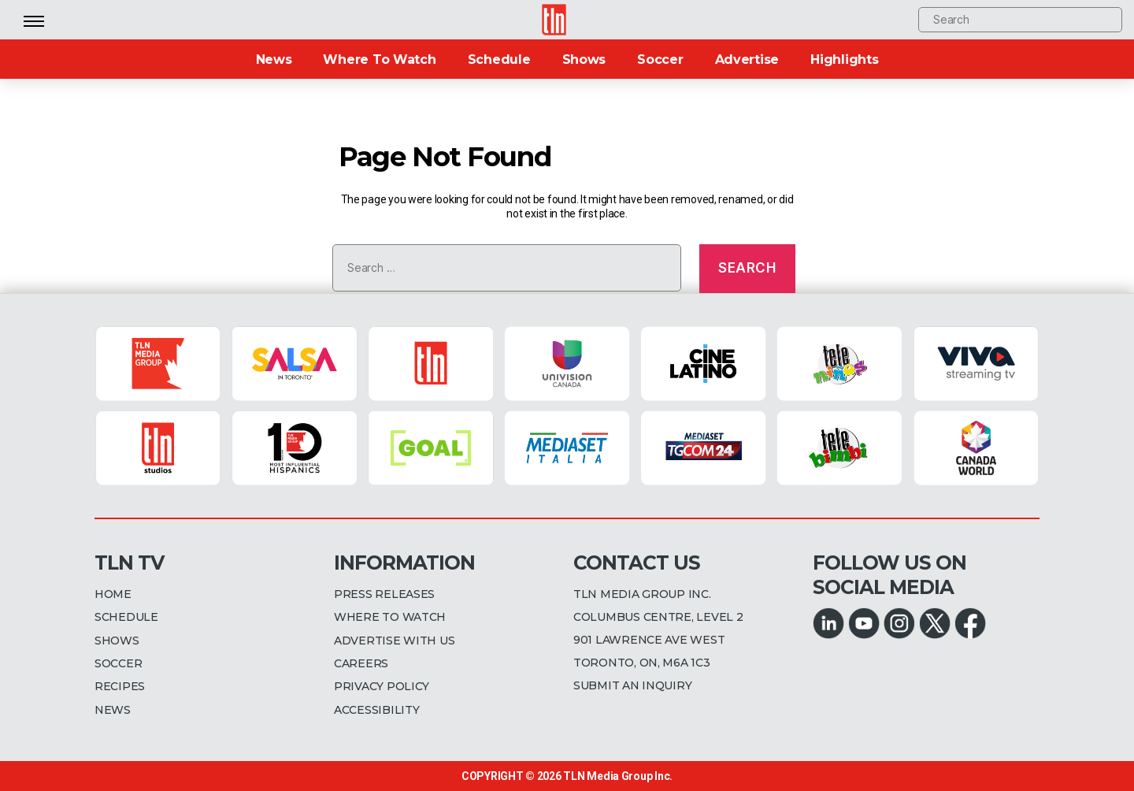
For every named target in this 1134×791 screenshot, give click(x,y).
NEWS (112, 710)
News (274, 59)
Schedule (499, 59)
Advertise (747, 59)
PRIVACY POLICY (381, 686)
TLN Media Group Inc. (618, 776)
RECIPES (119, 686)
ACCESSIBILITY (377, 710)
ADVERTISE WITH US (394, 640)
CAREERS (361, 663)
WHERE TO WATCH (390, 617)
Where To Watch (379, 59)
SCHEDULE (126, 617)
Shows (584, 59)
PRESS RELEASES (384, 594)
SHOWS (116, 640)
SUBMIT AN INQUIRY (632, 685)
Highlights (844, 59)
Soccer (660, 59)
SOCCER (118, 663)
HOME (113, 594)
